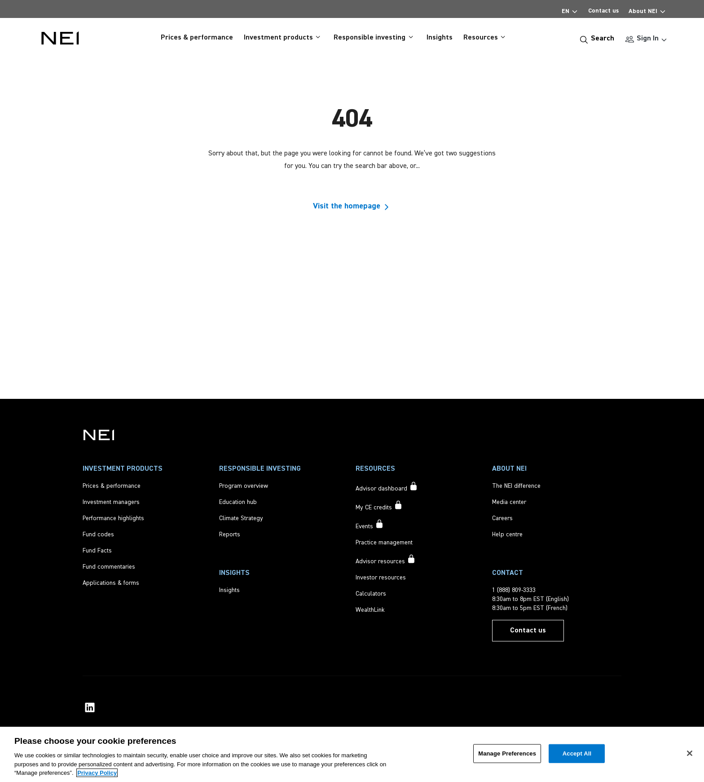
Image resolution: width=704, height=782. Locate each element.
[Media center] (509, 502)
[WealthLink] (370, 609)
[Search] (596, 38)
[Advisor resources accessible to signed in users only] (386, 560)
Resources (485, 37)
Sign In (647, 38)
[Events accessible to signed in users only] (370, 525)
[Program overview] (243, 486)
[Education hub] (238, 502)
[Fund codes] (98, 534)
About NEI (647, 9)
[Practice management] (384, 542)
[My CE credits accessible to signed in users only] (379, 506)
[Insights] (229, 590)
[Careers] (502, 518)
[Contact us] (528, 630)
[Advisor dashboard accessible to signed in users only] (387, 487)
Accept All (577, 753)
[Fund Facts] (97, 550)
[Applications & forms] (111, 583)
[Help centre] (507, 534)
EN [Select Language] (570, 9)
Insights (440, 37)
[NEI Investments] (99, 435)
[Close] (690, 753)
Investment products (283, 37)
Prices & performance (197, 37)
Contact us (603, 11)
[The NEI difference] (516, 486)
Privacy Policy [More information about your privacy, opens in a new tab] (97, 772)
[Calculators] (371, 593)
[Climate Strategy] (241, 518)
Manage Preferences (507, 753)
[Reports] (229, 534)
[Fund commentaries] (109, 566)
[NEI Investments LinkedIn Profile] (90, 707)
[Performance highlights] (113, 518)
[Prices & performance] (112, 486)
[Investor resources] (381, 577)
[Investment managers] (111, 502)
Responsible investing (374, 37)
